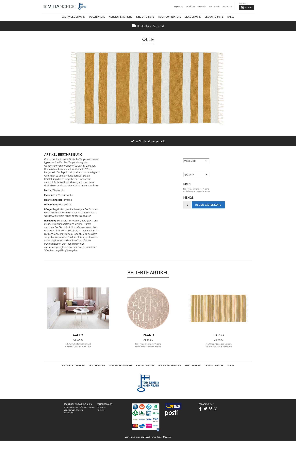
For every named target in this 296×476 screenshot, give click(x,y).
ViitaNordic (201, 6)
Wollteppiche (97, 17)
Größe (187, 168)
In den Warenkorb (208, 204)
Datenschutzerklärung (73, 410)
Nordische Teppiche (120, 17)
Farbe (186, 155)
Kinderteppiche (145, 17)
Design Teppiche (214, 17)
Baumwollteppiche (73, 17)
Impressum (178, 6)
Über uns (101, 407)
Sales (230, 17)
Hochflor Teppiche (169, 17)
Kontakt (217, 6)
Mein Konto (227, 6)
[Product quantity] (187, 204)
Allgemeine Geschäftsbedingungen (79, 407)
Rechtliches (190, 6)
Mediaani (167, 437)
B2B (210, 6)
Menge (188, 197)
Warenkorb (243, 3)
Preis (187, 184)
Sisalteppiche (193, 17)
